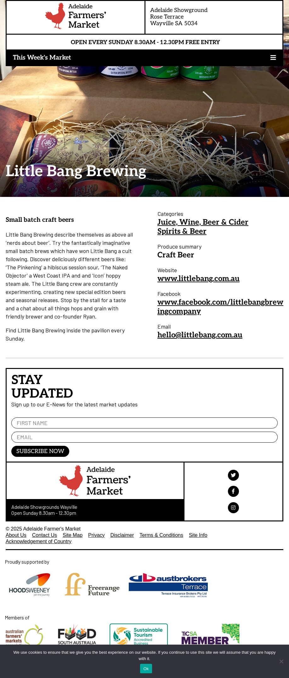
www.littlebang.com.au (198, 278)
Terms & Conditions (161, 535)
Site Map (72, 535)
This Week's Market (42, 57)
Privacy (96, 535)
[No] (281, 661)
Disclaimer (122, 535)
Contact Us (44, 535)
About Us (16, 535)
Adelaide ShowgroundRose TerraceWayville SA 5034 (178, 17)
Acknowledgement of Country (38, 541)
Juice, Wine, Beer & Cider (202, 222)
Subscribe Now (40, 451)
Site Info (198, 535)
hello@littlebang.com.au (199, 335)
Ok (146, 668)
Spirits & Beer (182, 231)
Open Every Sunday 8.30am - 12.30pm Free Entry (145, 42)
